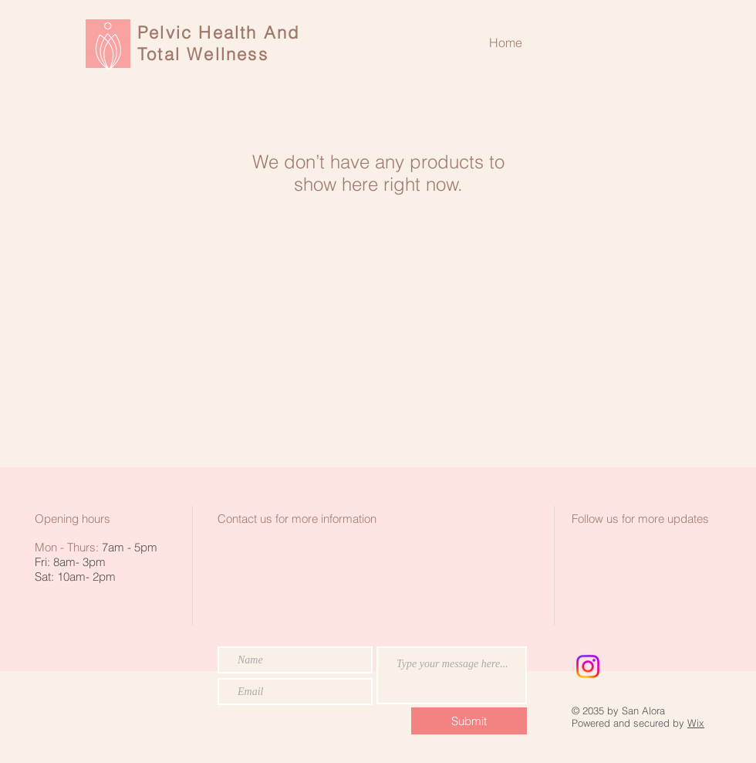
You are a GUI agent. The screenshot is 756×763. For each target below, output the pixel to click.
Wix (695, 723)
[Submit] (469, 720)
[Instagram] (587, 666)
